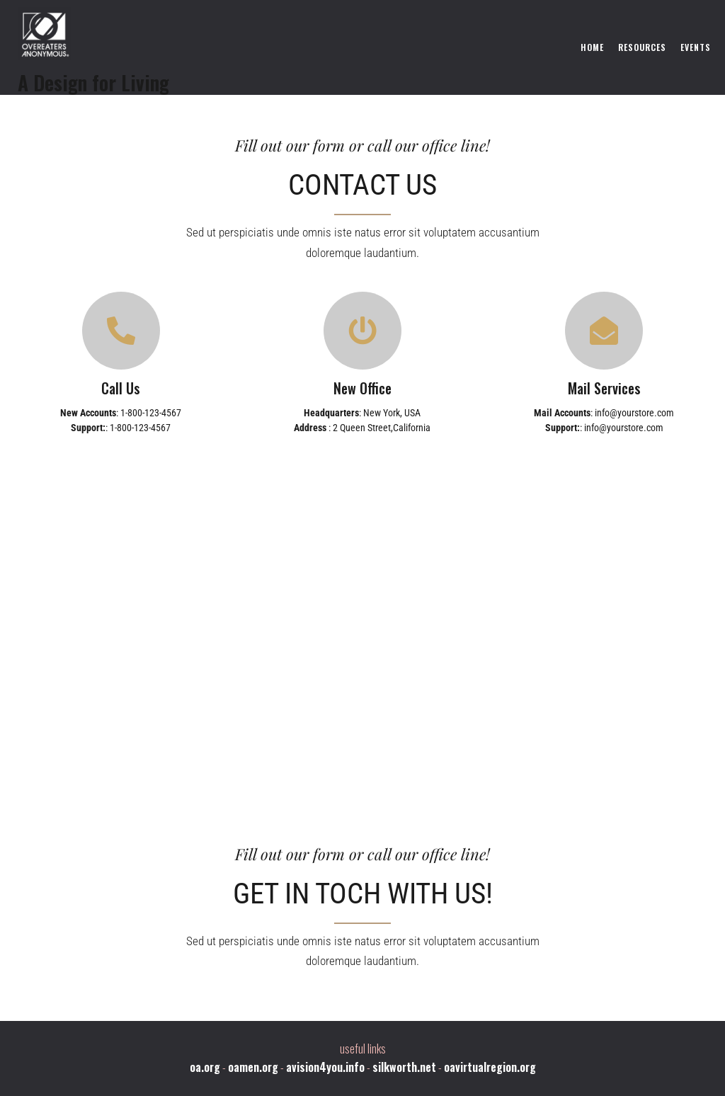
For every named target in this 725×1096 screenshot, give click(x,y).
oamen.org (253, 1066)
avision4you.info (325, 1066)
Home (592, 47)
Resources (642, 47)
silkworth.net (404, 1066)
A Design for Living (93, 82)
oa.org (205, 1066)
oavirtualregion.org (490, 1066)
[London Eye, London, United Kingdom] (362, 626)
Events (695, 47)
